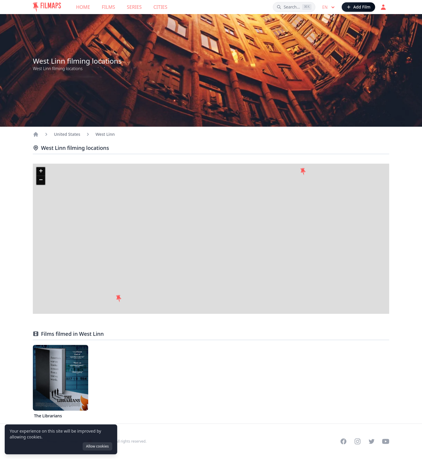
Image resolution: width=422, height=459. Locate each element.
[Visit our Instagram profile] (357, 441)
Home (83, 7)
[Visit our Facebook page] (343, 441)
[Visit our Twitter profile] (371, 441)
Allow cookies (97, 446)
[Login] (383, 7)
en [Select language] (329, 7)
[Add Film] (358, 7)
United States (67, 134)
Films (108, 7)
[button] (118, 298)
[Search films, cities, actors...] (294, 7)
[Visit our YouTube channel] (385, 441)
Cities (160, 7)
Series (134, 7)
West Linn (105, 134)
